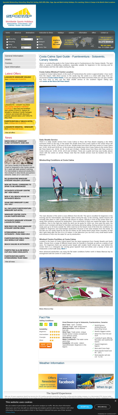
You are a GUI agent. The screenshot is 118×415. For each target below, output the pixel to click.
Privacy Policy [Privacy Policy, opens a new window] (10, 412)
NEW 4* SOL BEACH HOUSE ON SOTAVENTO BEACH (17, 197)
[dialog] (59, 407)
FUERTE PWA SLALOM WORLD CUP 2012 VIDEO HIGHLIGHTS (17, 251)
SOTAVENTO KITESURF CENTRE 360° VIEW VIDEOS (17, 191)
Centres (8, 63)
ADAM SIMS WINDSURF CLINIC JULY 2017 (17, 203)
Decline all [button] (102, 407)
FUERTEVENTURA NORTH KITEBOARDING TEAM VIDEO (16, 257)
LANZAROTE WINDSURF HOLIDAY (18, 77)
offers (94, 32)
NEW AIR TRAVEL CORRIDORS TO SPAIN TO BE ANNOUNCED (18, 185)
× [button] (115, 401)
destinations (30, 32)
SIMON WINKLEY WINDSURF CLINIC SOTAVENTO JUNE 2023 (17, 142)
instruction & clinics (46, 32)
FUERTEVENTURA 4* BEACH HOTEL (19, 121)
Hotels (8, 59)
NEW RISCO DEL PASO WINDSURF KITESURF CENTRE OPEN (18, 227)
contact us (104, 32)
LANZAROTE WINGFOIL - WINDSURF (19, 127)
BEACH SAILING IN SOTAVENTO (17, 244)
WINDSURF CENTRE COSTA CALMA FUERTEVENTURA (15, 215)
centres (71, 32)
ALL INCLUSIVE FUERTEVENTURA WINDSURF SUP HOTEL (18, 209)
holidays (61, 32)
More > (64, 249)
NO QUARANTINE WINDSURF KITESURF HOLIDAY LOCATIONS (17, 179)
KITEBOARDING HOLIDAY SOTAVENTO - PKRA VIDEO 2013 (17, 233)
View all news (10, 262)
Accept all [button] (85, 407)
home (8, 32)
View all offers (10, 133)
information (83, 32)
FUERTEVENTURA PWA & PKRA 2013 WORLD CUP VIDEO (17, 239)
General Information (14, 56)
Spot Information (12, 67)
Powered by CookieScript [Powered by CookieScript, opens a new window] (107, 414)
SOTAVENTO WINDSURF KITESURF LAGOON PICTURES (18, 221)
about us (18, 32)
